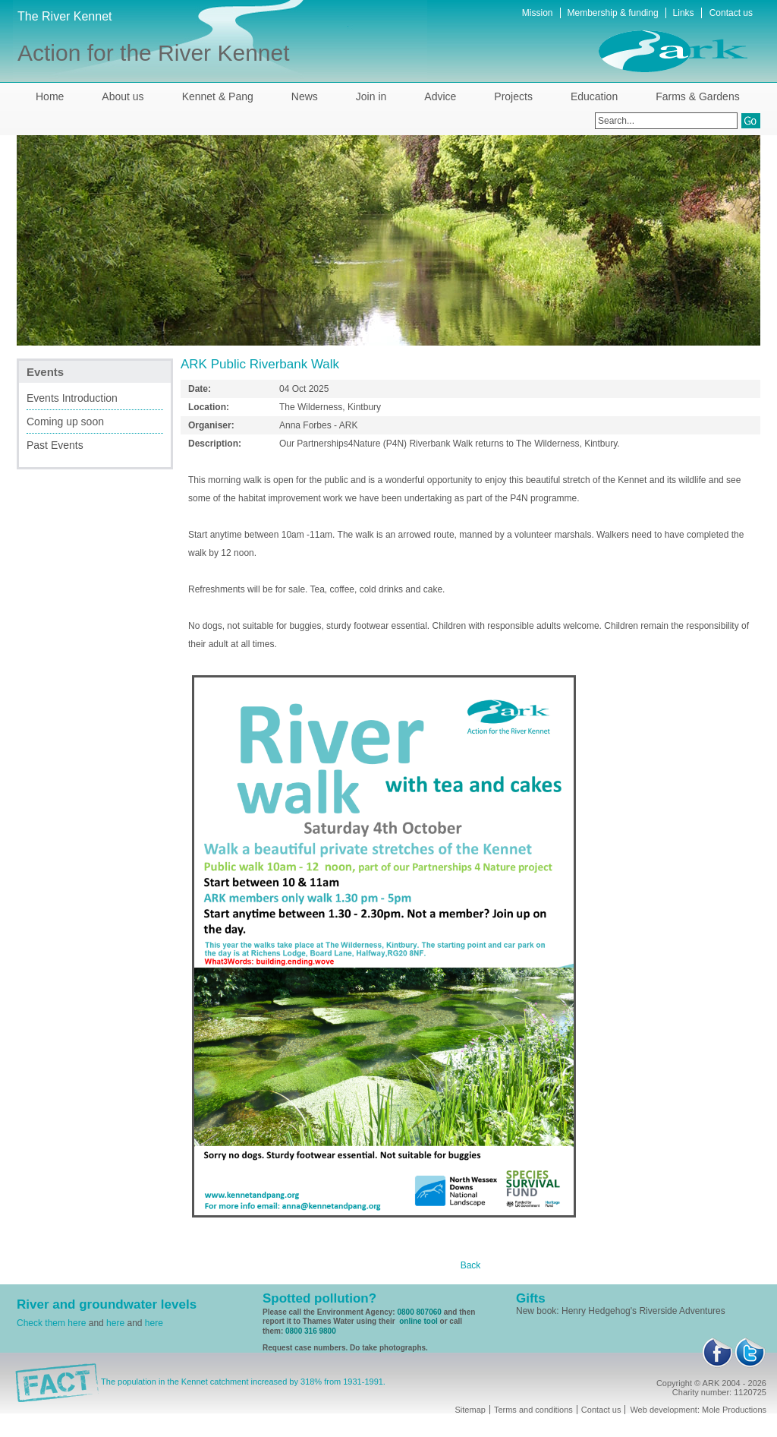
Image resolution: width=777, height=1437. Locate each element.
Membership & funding (613, 13)
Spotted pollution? (319, 1298)
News (304, 96)
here (115, 1323)
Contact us (731, 13)
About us (122, 96)
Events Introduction (72, 398)
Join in (371, 96)
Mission (537, 13)
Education (594, 96)
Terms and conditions (533, 1409)
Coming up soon (65, 421)
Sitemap (470, 1409)
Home (50, 96)
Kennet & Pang (217, 96)
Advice (440, 96)
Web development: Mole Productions (698, 1409)
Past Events (55, 445)
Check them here (51, 1323)
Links (683, 13)
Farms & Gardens (697, 96)
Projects (513, 96)
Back (471, 1265)
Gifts (531, 1298)
